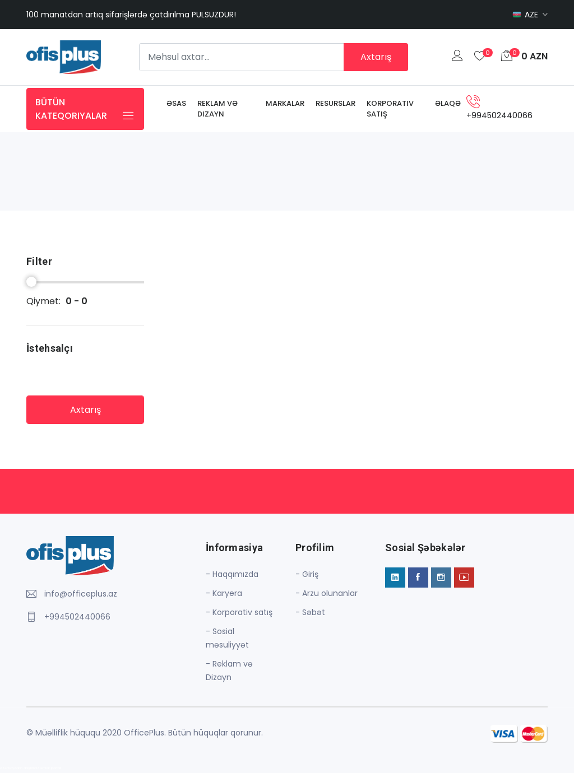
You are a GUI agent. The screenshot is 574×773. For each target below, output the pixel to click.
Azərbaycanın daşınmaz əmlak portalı (30, 768)
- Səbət (310, 612)
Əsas (176, 103)
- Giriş (306, 574)
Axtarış (375, 56)
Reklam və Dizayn (217, 109)
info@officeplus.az (80, 593)
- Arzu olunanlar (326, 593)
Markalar (285, 103)
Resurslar (335, 103)
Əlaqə (448, 103)
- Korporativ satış (239, 612)
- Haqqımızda (232, 574)
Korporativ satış (390, 109)
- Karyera (224, 593)
